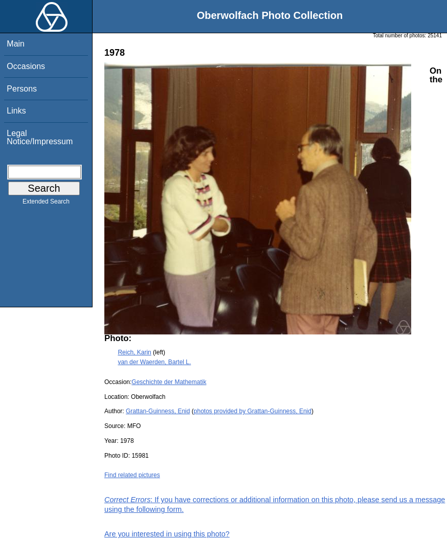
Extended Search (46, 203)
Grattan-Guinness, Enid (158, 411)
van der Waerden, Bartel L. (154, 362)
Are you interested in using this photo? (167, 534)
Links (16, 110)
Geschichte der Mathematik (168, 382)
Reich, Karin (134, 352)
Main (16, 43)
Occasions (26, 66)
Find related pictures (132, 475)
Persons (22, 88)
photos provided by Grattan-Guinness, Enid (252, 411)
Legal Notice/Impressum (40, 137)
